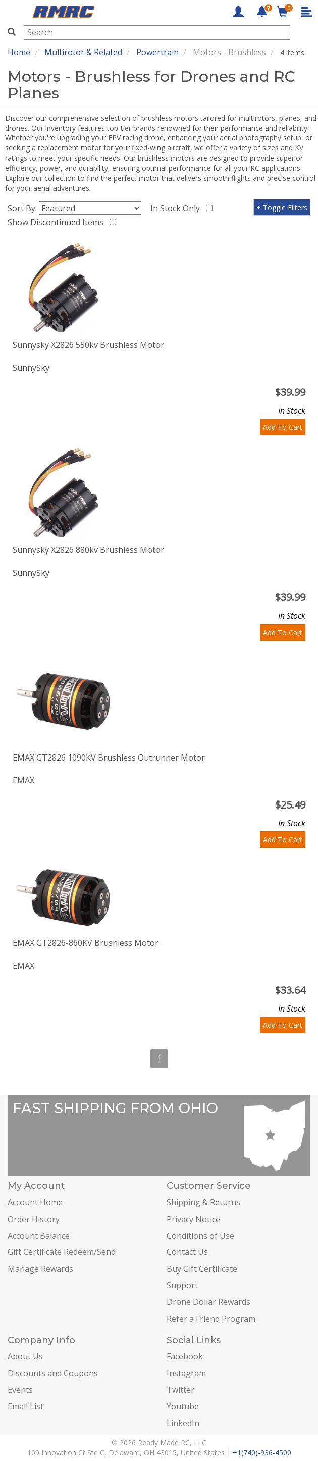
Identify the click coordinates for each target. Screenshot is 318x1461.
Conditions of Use (200, 1235)
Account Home (35, 1202)
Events (20, 1389)
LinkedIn (183, 1423)
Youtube (183, 1406)
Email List (25, 1406)
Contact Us (187, 1251)
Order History (34, 1219)
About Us (25, 1356)
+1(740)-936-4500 (262, 1452)
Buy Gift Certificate (202, 1268)
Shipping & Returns (203, 1202)
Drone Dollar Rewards (208, 1301)
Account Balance (39, 1235)
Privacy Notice (193, 1219)
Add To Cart (282, 427)
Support (182, 1285)
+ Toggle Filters (281, 207)
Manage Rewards (40, 1268)
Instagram (186, 1373)
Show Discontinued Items (58, 222)
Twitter (180, 1389)
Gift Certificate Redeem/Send (62, 1251)
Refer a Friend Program (211, 1318)
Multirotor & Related (83, 52)
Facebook (185, 1356)
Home (19, 52)
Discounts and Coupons (53, 1373)
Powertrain (157, 52)
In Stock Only (177, 208)
